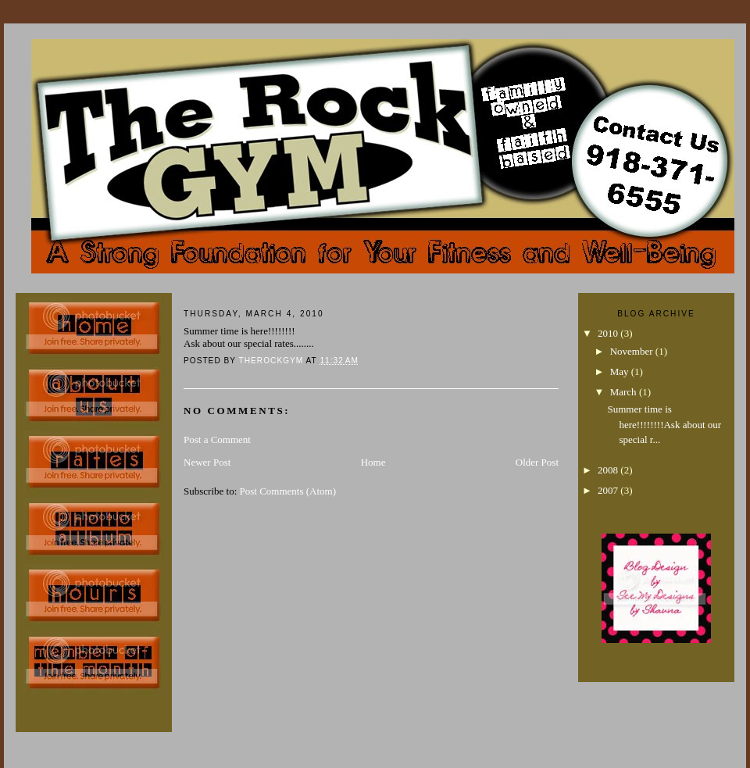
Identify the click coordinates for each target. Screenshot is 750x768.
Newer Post (207, 462)
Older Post (537, 462)
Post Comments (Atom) (288, 491)
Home (373, 462)
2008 (609, 470)
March (624, 392)
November (632, 351)
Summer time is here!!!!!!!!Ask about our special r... (664, 424)
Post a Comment (217, 439)
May (620, 371)
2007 (609, 490)
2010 (609, 333)
